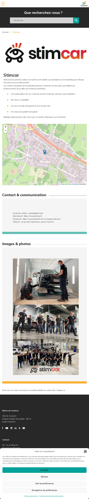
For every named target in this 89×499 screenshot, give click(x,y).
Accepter (44, 470)
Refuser (44, 477)
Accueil (5, 32)
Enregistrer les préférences (44, 490)
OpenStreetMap (73, 184)
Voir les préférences (44, 483)
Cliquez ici (61, 390)
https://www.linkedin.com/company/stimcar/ (42, 219)
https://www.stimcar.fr (33, 216)
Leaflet (62, 184)
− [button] (5, 131)
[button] (85, 451)
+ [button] (5, 127)
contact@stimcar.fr (35, 213)
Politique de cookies (31, 496)
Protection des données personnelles (51, 496)
